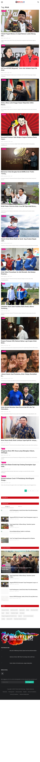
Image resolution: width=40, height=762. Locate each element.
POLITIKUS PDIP (34, 610)
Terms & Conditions (32, 691)
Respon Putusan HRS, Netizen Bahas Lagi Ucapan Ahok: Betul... (19, 342)
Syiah (3, 613)
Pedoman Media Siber (24, 694)
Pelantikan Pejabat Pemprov (20, 619)
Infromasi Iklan (19, 691)
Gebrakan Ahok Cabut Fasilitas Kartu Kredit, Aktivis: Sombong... (17, 307)
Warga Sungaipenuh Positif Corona (9, 616)
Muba (27, 610)
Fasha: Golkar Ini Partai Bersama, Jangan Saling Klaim (21, 663)
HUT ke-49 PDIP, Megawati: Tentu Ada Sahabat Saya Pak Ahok (19, 69)
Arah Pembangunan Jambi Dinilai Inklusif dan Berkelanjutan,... (24, 510)
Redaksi (25, 691)
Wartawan (22, 613)
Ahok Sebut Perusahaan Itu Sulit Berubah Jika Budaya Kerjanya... (18, 273)
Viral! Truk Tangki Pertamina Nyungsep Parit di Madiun (22, 538)
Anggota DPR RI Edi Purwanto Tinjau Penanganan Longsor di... (24, 517)
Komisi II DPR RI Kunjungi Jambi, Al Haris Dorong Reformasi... (24, 596)
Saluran (20, 616)
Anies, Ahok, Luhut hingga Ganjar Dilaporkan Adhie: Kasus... (17, 103)
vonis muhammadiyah (28, 616)
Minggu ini (7, 506)
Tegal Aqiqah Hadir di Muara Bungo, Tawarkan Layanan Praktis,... (22, 525)
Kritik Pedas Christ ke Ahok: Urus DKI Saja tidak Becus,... (19, 206)
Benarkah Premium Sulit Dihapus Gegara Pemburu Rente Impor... (19, 138)
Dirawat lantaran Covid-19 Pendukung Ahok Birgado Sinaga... (17, 479)
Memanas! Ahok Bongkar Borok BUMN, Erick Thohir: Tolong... (17, 172)
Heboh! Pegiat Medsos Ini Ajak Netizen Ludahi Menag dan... (18, 35)
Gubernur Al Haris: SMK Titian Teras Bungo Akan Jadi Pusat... (22, 656)
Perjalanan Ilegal (14, 613)
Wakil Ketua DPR (14, 610)
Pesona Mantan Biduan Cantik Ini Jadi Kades (20, 531)
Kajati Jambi (22, 610)
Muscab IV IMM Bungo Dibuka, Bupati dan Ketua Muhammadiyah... (23, 650)
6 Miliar (3, 619)
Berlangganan (29, 682)
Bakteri (7, 613)
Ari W (2, 38)
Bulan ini (20, 506)
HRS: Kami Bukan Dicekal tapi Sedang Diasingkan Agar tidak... (18, 465)
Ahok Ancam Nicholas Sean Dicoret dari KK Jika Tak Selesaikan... (17, 408)
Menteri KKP (9, 619)
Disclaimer (5, 691)
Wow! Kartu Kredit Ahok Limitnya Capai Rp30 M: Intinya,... (19, 440)
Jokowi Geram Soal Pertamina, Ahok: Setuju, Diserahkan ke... (19, 375)
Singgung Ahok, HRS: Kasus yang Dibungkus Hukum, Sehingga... (17, 452)
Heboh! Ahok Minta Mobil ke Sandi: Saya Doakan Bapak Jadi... (18, 240)
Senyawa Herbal (5, 610)
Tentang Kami (11, 691)
